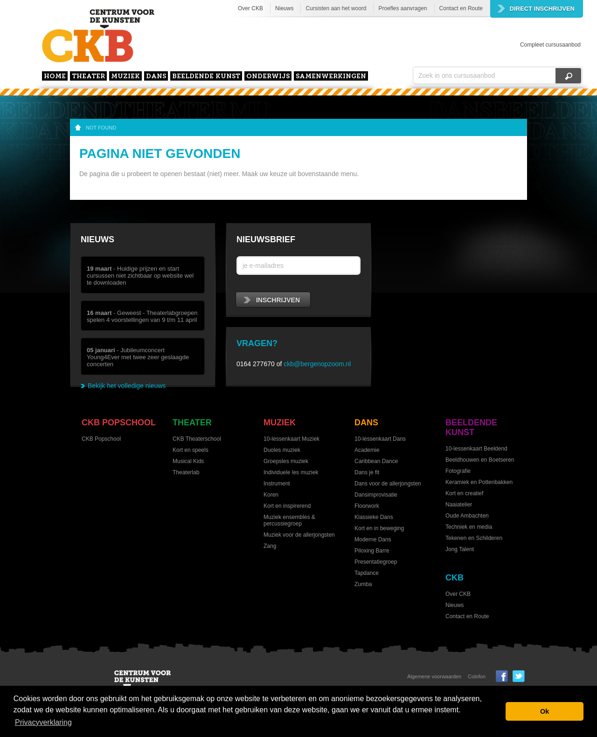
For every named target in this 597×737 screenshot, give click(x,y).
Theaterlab (186, 472)
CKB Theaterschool (197, 439)
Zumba (363, 584)
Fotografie (458, 471)
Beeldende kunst (206, 76)
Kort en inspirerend (287, 506)
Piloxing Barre (371, 550)
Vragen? (257, 343)
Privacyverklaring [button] (43, 722)
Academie (366, 450)
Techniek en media (468, 527)
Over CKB (250, 8)
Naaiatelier (458, 504)
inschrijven (271, 300)
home (55, 76)
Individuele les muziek (291, 472)
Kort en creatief (464, 493)
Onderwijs (268, 76)
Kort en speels (190, 450)
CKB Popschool (119, 422)
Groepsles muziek (286, 461)
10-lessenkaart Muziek (291, 439)
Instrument (277, 483)
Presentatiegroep (375, 562)
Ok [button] (544, 711)
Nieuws (284, 8)
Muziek (125, 76)
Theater (88, 76)
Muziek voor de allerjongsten (299, 535)
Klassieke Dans (373, 517)
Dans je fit (366, 472)
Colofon (477, 676)
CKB (454, 577)
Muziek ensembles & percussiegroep (289, 520)
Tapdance (366, 573)
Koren (271, 494)
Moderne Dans (372, 539)
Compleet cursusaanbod (550, 44)
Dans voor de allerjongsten (387, 483)
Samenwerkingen (331, 76)
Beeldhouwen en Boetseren (479, 460)
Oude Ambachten (467, 515)
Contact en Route (461, 8)
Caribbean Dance (376, 461)
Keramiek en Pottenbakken (479, 482)
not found (101, 127)
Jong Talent (459, 549)
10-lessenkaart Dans (380, 439)
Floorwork (366, 506)
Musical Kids (188, 461)
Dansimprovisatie (375, 494)
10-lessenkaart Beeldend (476, 448)
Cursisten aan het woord (335, 8)
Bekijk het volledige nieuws (127, 385)
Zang (270, 546)
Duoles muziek (282, 450)
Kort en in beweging (379, 528)
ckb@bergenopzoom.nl (317, 364)
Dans (156, 76)
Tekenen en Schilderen (473, 538)
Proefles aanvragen (402, 8)
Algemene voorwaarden (434, 676)
